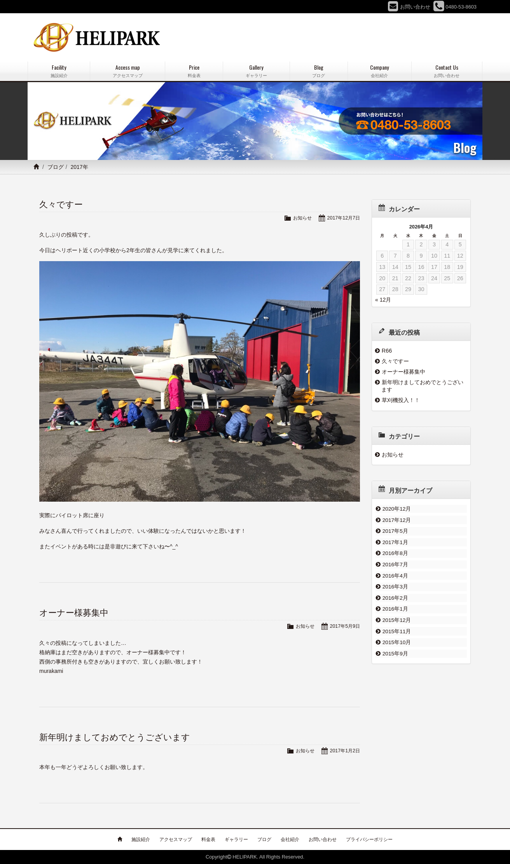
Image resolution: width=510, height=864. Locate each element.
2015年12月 (396, 614)
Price (194, 71)
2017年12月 (396, 519)
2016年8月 (395, 551)
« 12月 (383, 300)
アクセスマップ (175, 839)
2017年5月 (395, 530)
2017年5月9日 (344, 626)
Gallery (256, 71)
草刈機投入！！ (401, 400)
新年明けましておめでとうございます (114, 737)
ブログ (55, 167)
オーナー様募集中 (73, 613)
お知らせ (300, 218)
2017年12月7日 (342, 218)
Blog (319, 71)
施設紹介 (140, 839)
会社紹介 (290, 839)
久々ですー (61, 204)
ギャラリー (236, 839)
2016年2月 (395, 593)
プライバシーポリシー (369, 839)
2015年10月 (396, 635)
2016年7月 (395, 561)
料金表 (208, 839)
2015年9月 (395, 646)
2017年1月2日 (344, 750)
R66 (387, 351)
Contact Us (447, 71)
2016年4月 (395, 572)
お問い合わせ (323, 839)
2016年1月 (395, 604)
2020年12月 (396, 509)
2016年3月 (395, 583)
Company (379, 71)
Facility (59, 71)
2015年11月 (396, 625)
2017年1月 (395, 540)
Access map (127, 71)
